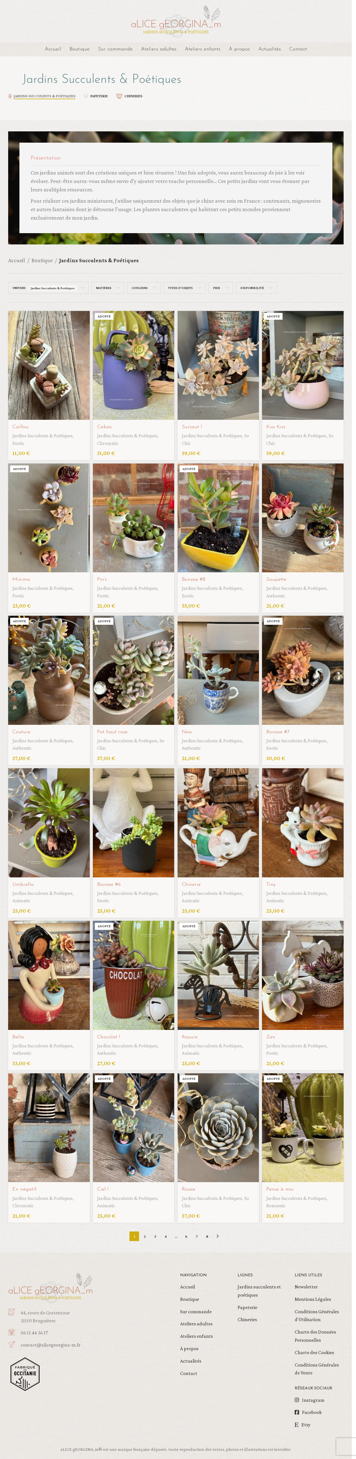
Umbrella (23, 882)
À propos (189, 1346)
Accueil (16, 260)
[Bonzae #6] (133, 821)
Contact (188, 1371)
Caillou (20, 424)
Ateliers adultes (196, 1321)
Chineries (247, 1317)
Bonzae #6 (110, 882)
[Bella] (48, 974)
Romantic (279, 1203)
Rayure (191, 1034)
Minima (21, 577)
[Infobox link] (61, 1342)
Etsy (305, 1422)
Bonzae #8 (195, 577)
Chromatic (109, 440)
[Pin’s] (133, 516)
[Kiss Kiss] (304, 364)
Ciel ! (103, 1187)
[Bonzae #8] (218, 516)
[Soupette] (304, 516)
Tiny (273, 882)
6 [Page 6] (186, 1233)
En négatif (25, 1187)
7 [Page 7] (197, 1233)
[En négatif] (48, 1126)
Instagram (313, 1397)
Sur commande (196, 1309)
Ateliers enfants (196, 1333)
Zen (273, 1034)
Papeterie (247, 1305)
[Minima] (48, 516)
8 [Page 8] (207, 1233)
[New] (218, 669)
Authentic (279, 593)
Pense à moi (282, 1187)
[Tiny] (304, 821)
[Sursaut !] (218, 364)
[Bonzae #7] (304, 669)
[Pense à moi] (304, 1126)
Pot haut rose (114, 729)
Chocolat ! (110, 1034)
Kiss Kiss (278, 424)
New (188, 729)
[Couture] (48, 669)
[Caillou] (48, 364)
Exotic (19, 440)
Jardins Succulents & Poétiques (46, 433)
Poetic (19, 593)
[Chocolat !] (133, 974)
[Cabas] (133, 364)
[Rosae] (218, 1126)
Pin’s (103, 577)
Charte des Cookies (314, 1350)
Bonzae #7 (280, 729)
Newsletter (306, 1284)
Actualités (190, 1358)
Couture (22, 729)
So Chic (191, 440)
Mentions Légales (313, 1296)
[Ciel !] (133, 1126)
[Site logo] (176, 20)
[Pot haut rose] (133, 669)
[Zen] (304, 974)
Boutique (42, 260)
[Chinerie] (218, 821)
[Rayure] (218, 974)
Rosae (190, 1187)
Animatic (22, 898)
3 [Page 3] (155, 1233)
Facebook (312, 1409)
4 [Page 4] (166, 1233)
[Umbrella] (48, 821)
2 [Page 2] (145, 1233)
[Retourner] (15, 79)
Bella (18, 1034)
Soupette (279, 577)
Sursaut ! (193, 424)
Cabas (105, 424)
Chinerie (193, 882)
